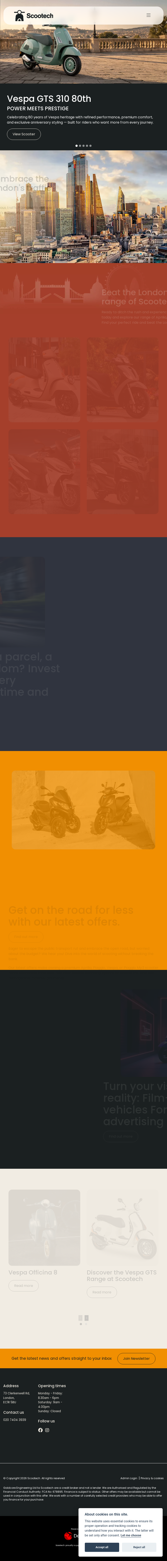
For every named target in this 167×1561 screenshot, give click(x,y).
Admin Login (128, 1478)
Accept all (102, 1547)
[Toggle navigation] (148, 15)
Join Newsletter (136, 1358)
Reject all (139, 1547)
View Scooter (24, 134)
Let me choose (131, 1535)
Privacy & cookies (152, 1478)
